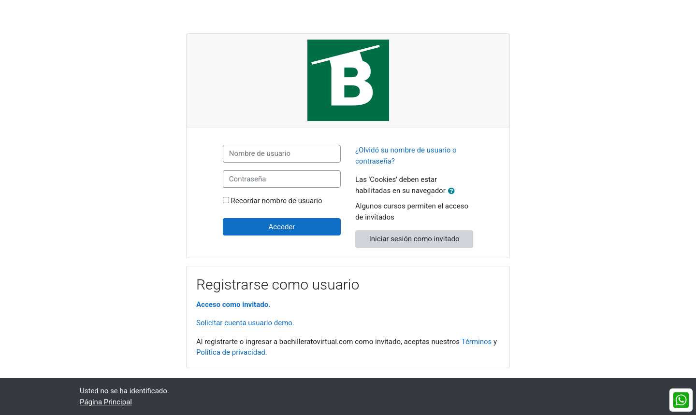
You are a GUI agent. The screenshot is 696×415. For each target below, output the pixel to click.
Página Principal (106, 402)
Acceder (281, 226)
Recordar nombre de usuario (276, 200)
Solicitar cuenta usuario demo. (245, 322)
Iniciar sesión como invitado (414, 239)
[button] (453, 191)
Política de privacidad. (231, 352)
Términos (477, 341)
